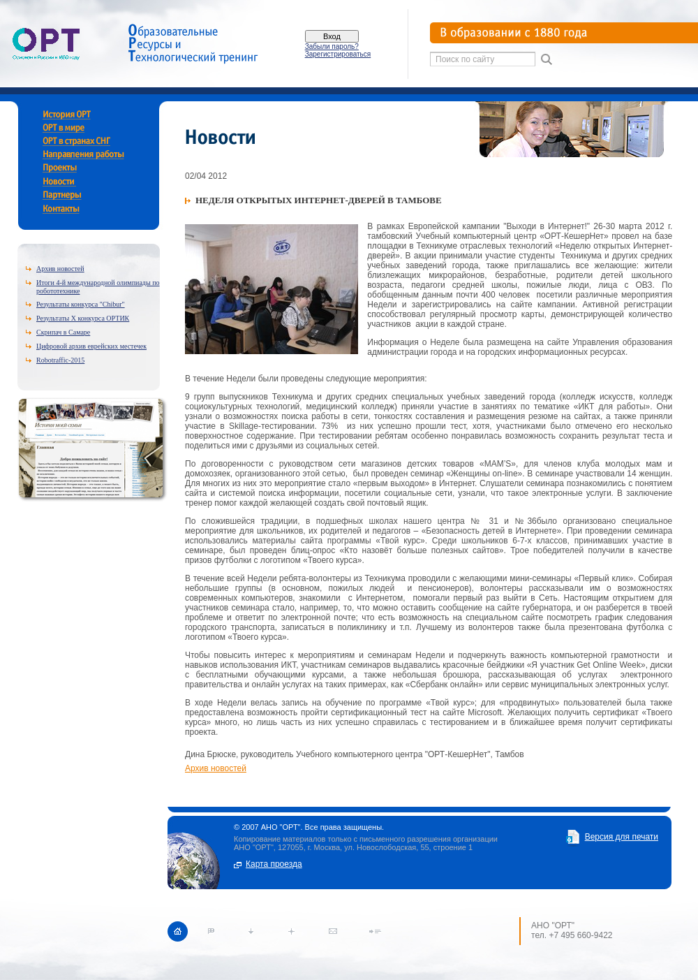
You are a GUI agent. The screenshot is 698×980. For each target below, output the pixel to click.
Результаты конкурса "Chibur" (80, 304)
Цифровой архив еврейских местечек (91, 346)
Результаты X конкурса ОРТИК (82, 318)
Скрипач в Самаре (63, 332)
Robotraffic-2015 (60, 360)
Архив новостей (60, 268)
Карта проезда (274, 864)
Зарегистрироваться (338, 54)
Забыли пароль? (332, 46)
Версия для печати (621, 837)
